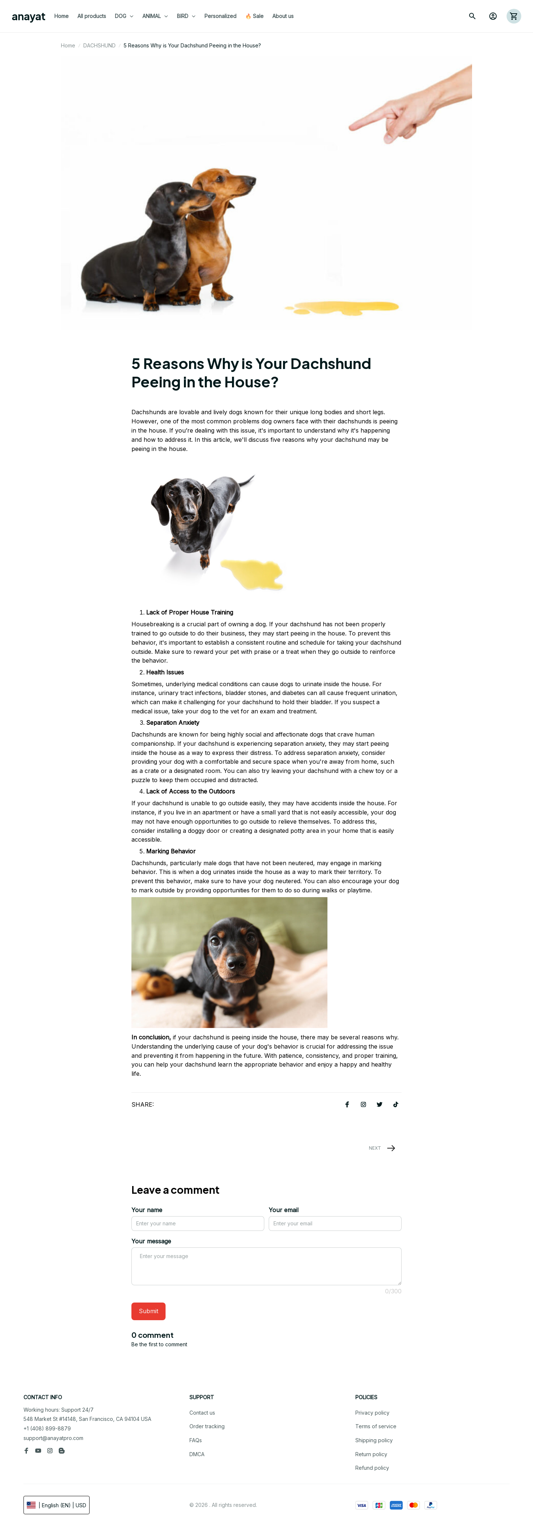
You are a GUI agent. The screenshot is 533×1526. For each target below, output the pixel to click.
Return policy (371, 1454)
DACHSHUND (99, 45)
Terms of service (375, 1426)
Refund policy (372, 1468)
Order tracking (207, 1426)
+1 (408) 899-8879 (47, 1428)
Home (68, 45)
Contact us (202, 1412)
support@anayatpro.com (53, 1438)
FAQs (195, 1440)
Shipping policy (374, 1440)
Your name (146, 1210)
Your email (283, 1210)
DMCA (196, 1454)
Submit (148, 1311)
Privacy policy (372, 1412)
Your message (151, 1241)
